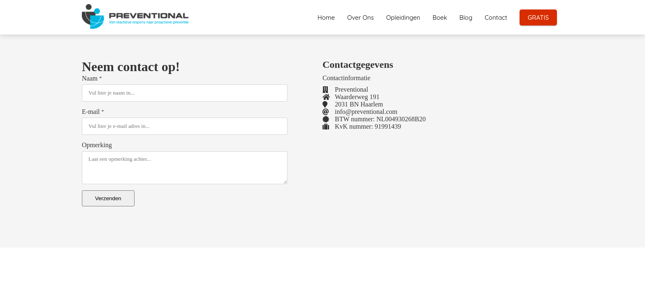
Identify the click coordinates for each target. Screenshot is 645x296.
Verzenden (108, 198)
